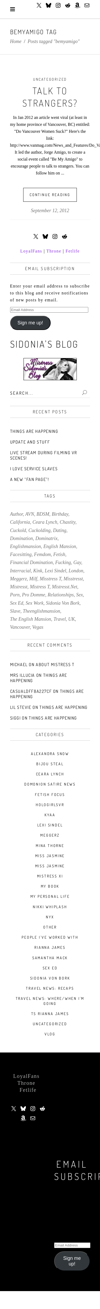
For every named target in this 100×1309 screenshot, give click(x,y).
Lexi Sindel (50, 825)
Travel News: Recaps (50, 988)
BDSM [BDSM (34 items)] (43, 514)
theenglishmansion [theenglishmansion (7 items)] (41, 611)
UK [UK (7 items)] (71, 619)
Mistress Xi (50, 876)
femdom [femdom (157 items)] (42, 554)
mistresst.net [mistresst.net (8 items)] (64, 586)
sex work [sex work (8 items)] (34, 603)
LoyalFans (31, 251)
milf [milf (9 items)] (33, 578)
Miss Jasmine (50, 855)
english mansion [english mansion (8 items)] (59, 546)
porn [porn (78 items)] (15, 594)
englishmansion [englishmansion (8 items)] (25, 546)
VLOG (50, 1034)
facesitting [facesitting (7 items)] (21, 554)
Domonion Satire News (50, 784)
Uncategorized (50, 79)
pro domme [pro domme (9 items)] (33, 594)
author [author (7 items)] (16, 514)
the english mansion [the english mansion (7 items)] (30, 619)
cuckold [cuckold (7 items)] (18, 530)
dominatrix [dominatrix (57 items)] (46, 538)
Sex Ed (50, 968)
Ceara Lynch (50, 774)
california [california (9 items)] (20, 522)
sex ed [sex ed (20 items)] (16, 603)
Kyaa (50, 815)
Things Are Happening (34, 431)
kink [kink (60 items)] (37, 570)
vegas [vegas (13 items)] (37, 627)
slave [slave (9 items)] (15, 611)
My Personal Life (50, 896)
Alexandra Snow (50, 753)
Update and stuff (30, 442)
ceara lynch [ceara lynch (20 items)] (45, 522)
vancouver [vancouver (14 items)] (20, 627)
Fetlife (73, 251)
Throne (53, 251)
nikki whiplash (50, 906)
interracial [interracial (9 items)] (20, 570)
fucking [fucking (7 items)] (63, 562)
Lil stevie (20, 707)
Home (16, 41)
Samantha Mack (50, 957)
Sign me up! (30, 322)
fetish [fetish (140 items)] (59, 554)
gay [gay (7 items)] (77, 562)
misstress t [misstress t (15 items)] (50, 578)
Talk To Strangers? (50, 97)
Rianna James (50, 947)
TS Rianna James (50, 1013)
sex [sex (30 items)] (79, 594)
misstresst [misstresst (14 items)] (73, 578)
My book (50, 886)
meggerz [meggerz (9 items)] (18, 578)
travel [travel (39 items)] (60, 619)
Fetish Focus (50, 794)
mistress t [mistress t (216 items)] (40, 586)
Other (50, 927)
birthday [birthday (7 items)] (60, 514)
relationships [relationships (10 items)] (61, 594)
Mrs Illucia (22, 675)
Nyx (50, 917)
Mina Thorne (50, 845)
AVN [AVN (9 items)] (29, 514)
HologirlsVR (50, 804)
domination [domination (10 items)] (21, 538)
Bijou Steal (50, 764)
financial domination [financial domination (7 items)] (31, 562)
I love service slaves (34, 468)
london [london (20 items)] (76, 570)
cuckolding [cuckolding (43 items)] (40, 530)
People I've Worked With (50, 937)
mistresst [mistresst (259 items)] (18, 586)
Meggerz (50, 835)
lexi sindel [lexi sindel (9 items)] (55, 570)
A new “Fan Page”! (29, 479)
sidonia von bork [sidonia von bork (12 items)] (62, 603)
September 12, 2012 (50, 210)
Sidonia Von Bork (50, 978)
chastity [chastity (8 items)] (67, 522)
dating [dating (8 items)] (59, 530)
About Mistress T (55, 664)
